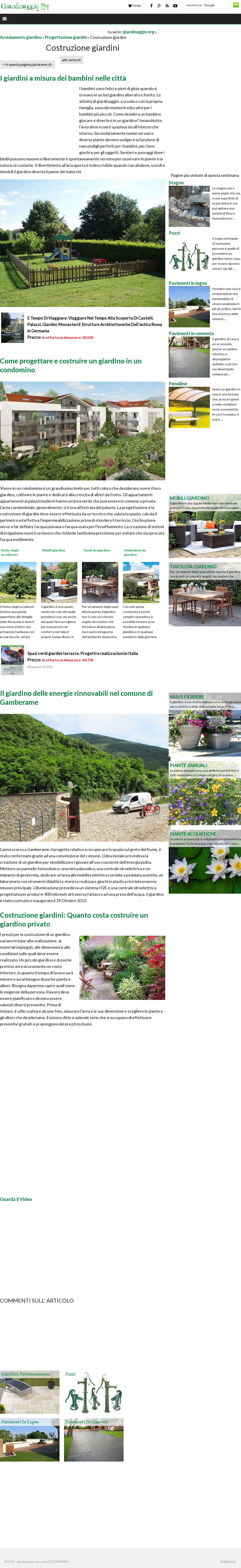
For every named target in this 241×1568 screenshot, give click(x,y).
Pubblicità (228, 1561)
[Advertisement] (53, 31)
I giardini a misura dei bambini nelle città (63, 78)
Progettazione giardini (66, 37)
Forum (134, 5)
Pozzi (70, 1374)
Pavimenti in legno (20, 1422)
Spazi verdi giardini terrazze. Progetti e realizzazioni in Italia (82, 653)
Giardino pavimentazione (25, 1374)
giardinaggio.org (138, 31)
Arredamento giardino (21, 37)
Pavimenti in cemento (86, 1422)
